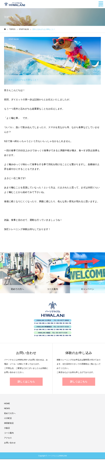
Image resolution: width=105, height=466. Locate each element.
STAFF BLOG (14, 39)
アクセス (8, 438)
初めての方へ (10, 413)
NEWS (7, 408)
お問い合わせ (10, 443)
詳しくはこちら (26, 381)
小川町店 (8, 418)
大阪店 (7, 428)
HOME (7, 403)
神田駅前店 (9, 423)
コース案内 (9, 433)
